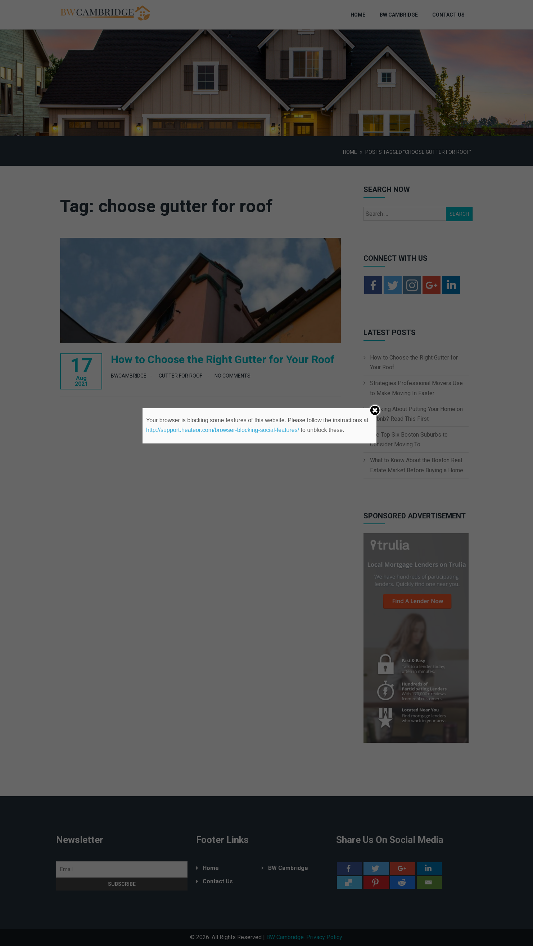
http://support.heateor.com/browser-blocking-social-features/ (222, 430)
